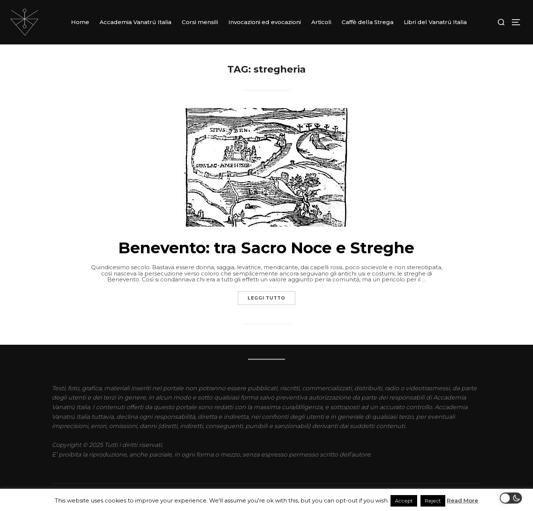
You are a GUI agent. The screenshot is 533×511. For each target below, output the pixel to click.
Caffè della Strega (367, 22)
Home (80, 22)
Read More (462, 500)
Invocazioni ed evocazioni (264, 22)
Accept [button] (404, 501)
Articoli (321, 22)
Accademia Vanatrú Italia (135, 22)
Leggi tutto (271, 296)
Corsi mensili (200, 22)
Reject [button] (433, 501)
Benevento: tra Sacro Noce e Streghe (266, 247)
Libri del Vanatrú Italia (435, 22)
